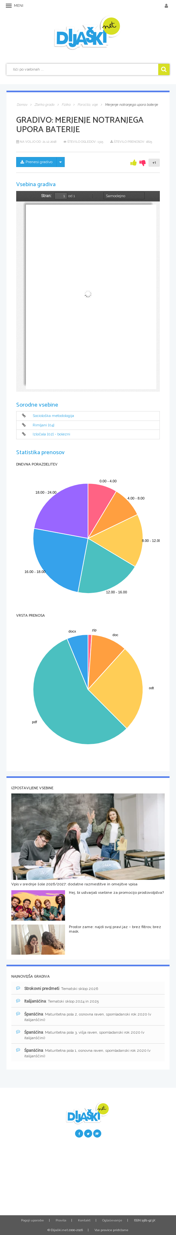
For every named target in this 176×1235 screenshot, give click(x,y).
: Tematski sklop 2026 (57, 988)
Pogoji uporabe (32, 1220)
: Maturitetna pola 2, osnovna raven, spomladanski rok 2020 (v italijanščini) (83, 1017)
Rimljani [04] (43, 425)
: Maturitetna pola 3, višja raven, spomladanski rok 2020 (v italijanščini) (80, 1035)
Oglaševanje (112, 1220)
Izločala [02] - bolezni (51, 434)
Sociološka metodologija (53, 416)
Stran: (46, 196)
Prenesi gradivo (36, 162)
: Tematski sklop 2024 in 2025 (57, 1001)
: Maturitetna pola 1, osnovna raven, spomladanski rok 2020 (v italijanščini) (83, 1053)
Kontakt (84, 1220)
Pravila (61, 1220)
